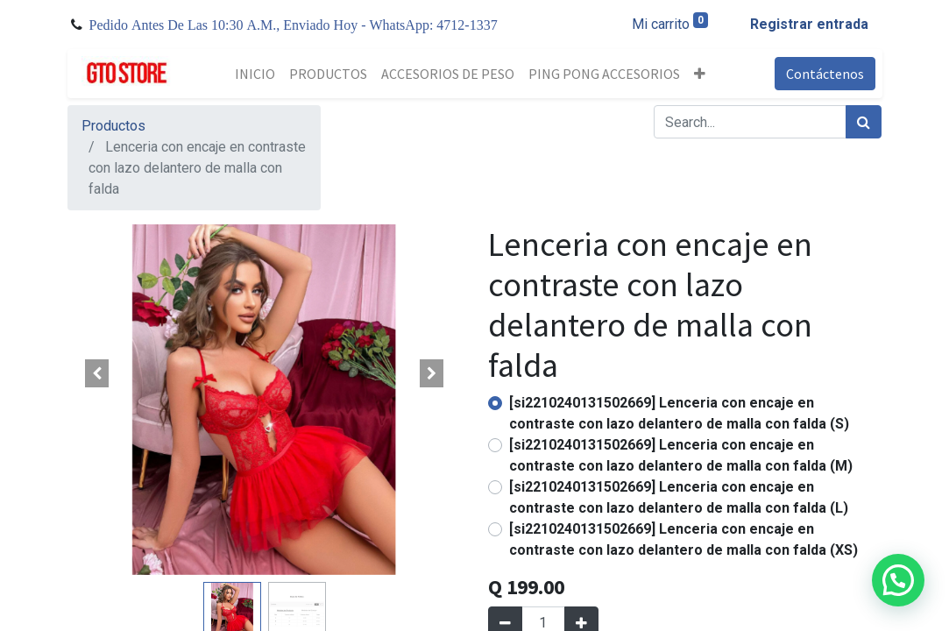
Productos (113, 125)
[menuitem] (255, 73)
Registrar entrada (809, 24)
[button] (699, 73)
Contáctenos (825, 73)
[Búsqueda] (864, 121)
